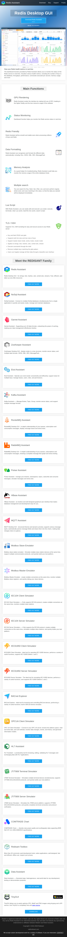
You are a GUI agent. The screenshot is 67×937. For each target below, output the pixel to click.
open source (36, 905)
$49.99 (29, 25)
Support (56, 2)
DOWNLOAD (33, 911)
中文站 (63, 2)
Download (42, 2)
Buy (49, 2)
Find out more (33, 284)
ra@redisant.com (33, 929)
